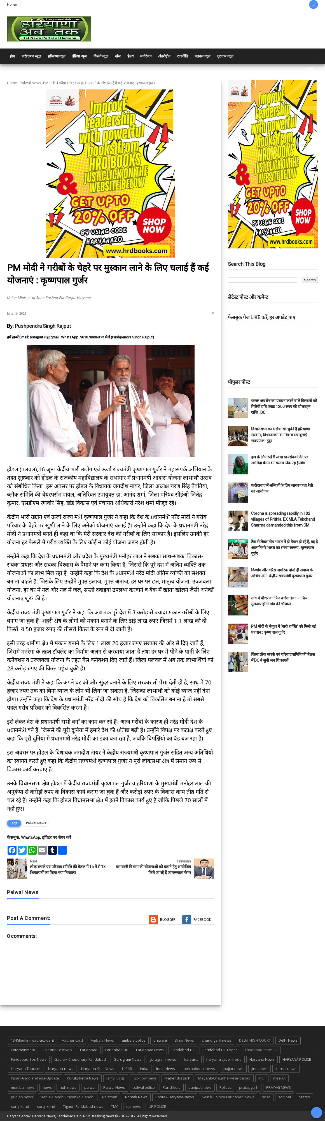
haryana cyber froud (224, 1059)
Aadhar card (72, 1040)
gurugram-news (162, 1059)
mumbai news (23, 1087)
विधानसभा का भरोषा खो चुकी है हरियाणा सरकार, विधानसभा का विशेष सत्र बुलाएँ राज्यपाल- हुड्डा (280, 435)
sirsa (266, 1096)
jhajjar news (233, 1068)
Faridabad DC (116, 1049)
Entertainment (23, 1049)
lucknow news (145, 1078)
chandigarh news (216, 1040)
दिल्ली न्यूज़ (100, 56)
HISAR (127, 1068)
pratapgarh (248, 1087)
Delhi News (288, 1040)
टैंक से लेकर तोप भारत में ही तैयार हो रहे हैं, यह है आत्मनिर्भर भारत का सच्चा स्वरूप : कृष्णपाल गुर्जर (284, 547)
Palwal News (30, 82)
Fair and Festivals (57, 1049)
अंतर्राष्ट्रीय (164, 56)
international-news (199, 1068)
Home (12, 4)
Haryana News (262, 1059)
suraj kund (20, 1106)
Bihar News (184, 1040)
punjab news (22, 1096)
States (304, 1096)
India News (165, 1068)
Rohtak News (136, 1096)
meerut (279, 1078)
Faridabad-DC (183, 1049)
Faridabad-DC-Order (220, 1049)
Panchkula (172, 1087)
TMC (114, 1106)
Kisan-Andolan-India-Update (35, 1078)
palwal (89, 1087)
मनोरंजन (145, 56)
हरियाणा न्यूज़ (57, 56)
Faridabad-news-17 (261, 1049)
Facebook (202, 919)
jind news (259, 1068)
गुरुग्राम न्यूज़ (225, 56)
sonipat (284, 1096)
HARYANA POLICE (296, 1059)
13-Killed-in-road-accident (32, 1040)
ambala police (134, 1040)
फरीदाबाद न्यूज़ (31, 56)
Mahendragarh (177, 1078)
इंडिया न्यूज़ (79, 56)
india (144, 1068)
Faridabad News (150, 1049)
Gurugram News (127, 1059)
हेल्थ (130, 56)
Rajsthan (109, 1096)
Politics (225, 1087)
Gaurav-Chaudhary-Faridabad (80, 1059)
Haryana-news (60, 1068)
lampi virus (115, 1078)
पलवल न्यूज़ (203, 56)
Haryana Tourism (25, 1068)
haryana (191, 1059)
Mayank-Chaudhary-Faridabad (224, 1078)
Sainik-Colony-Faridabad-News (228, 1096)
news (47, 1087)
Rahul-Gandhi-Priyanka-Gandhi (67, 1096)
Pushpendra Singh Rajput (43, 326)
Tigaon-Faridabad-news (83, 1106)
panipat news (200, 1087)
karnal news (285, 1068)
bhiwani (160, 1040)
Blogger (168, 919)
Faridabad (88, 1049)
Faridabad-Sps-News (28, 1059)
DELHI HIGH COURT (255, 1040)
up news (133, 1106)
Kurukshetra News (83, 1078)
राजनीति (182, 56)
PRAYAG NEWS (278, 1087)
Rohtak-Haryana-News (174, 1096)
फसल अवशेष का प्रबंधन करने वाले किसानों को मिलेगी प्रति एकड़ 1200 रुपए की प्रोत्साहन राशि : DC (284, 406)
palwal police (144, 1087)
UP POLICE (157, 1106)
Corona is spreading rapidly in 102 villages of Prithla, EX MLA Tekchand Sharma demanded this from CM (283, 519)
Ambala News (102, 1040)
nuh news (68, 1087)
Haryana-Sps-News (97, 1068)
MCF (261, 1078)
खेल (118, 56)
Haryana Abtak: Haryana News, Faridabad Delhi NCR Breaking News (60, 1116)
